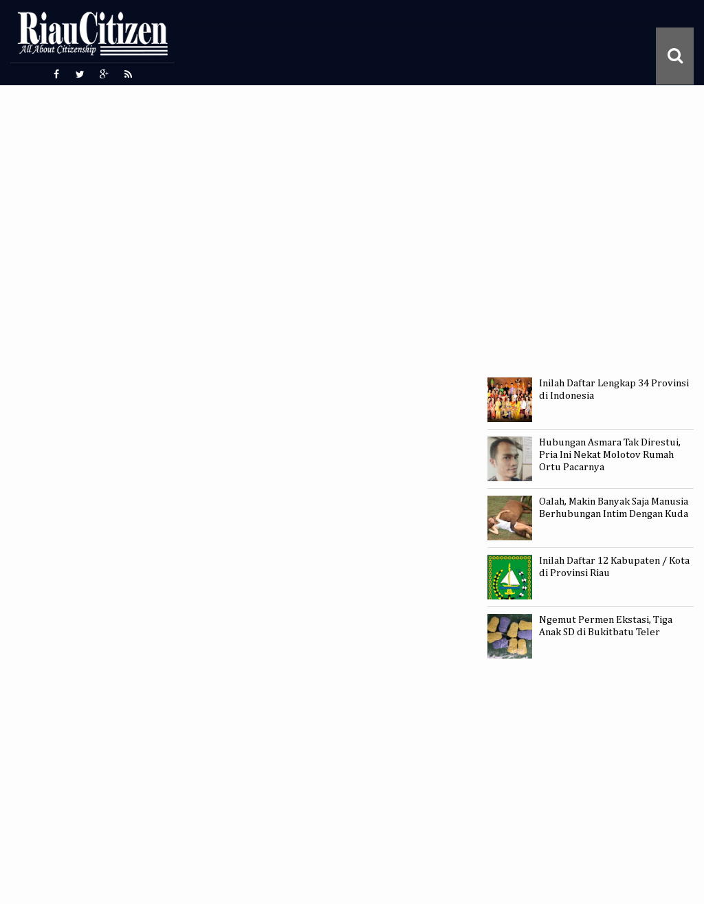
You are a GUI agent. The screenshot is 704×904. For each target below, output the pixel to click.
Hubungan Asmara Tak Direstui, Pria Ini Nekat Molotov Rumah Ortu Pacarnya (610, 454)
